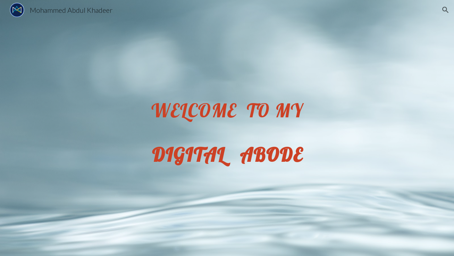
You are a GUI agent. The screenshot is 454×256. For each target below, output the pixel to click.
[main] (227, 128)
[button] (445, 9)
